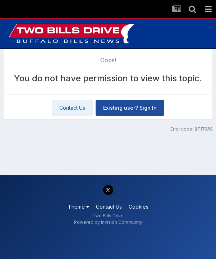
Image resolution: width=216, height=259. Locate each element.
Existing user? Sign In (130, 108)
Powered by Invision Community (108, 222)
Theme (78, 207)
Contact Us (72, 108)
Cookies (138, 207)
